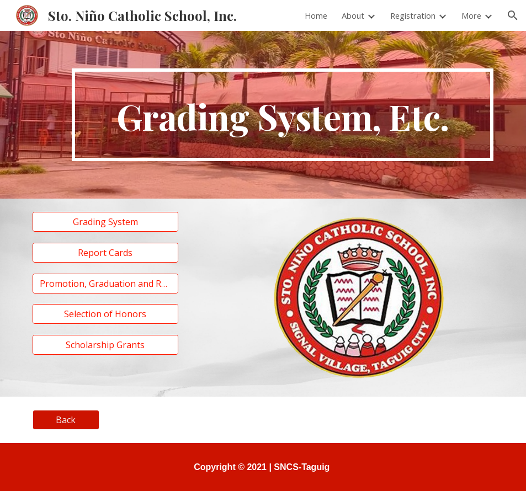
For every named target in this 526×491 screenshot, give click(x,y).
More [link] (471, 15)
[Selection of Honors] (105, 314)
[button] (513, 15)
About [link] (353, 15)
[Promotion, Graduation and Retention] (105, 283)
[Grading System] (105, 222)
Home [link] (316, 15)
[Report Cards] (105, 253)
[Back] (66, 420)
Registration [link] (412, 15)
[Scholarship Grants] (105, 345)
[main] (282, 114)
